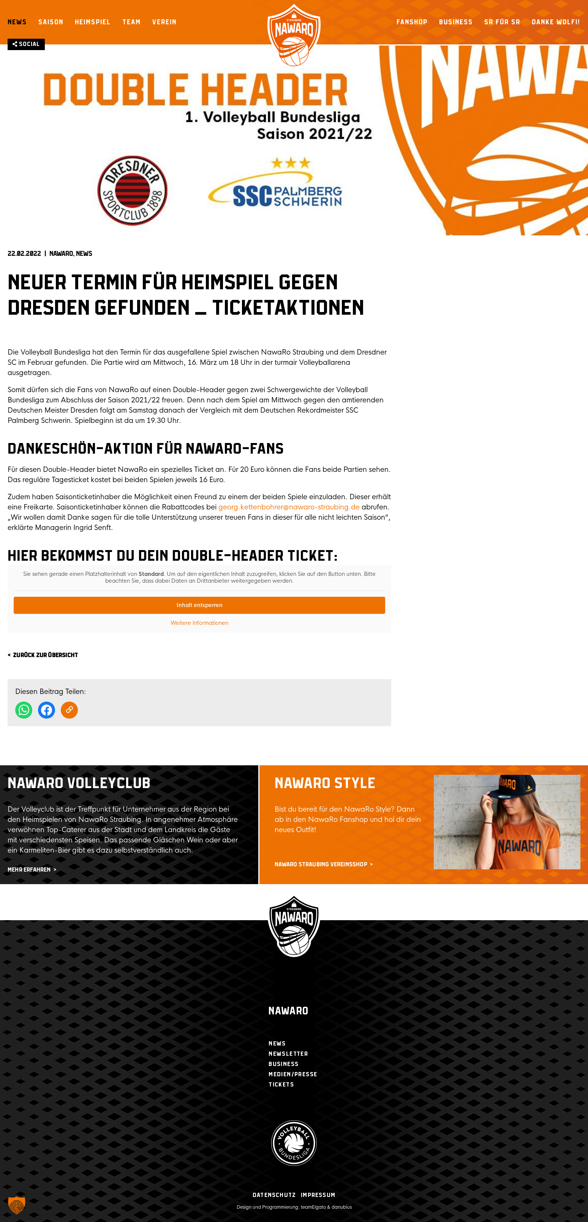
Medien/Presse (293, 1074)
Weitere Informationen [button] (199, 623)
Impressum (318, 1195)
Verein (164, 22)
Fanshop (412, 22)
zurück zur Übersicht (45, 655)
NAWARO (61, 254)
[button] (16, 1205)
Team (131, 22)
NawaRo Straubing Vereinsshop (321, 864)
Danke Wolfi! (556, 22)
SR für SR (502, 22)
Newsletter (288, 1054)
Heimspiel (93, 22)
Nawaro (288, 1011)
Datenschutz (274, 1195)
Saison (50, 22)
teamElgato (313, 1207)
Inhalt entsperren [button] (200, 605)
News (17, 22)
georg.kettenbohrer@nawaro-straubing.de (289, 507)
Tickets (281, 1085)
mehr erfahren (29, 870)
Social (26, 44)
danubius (342, 1207)
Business (456, 22)
